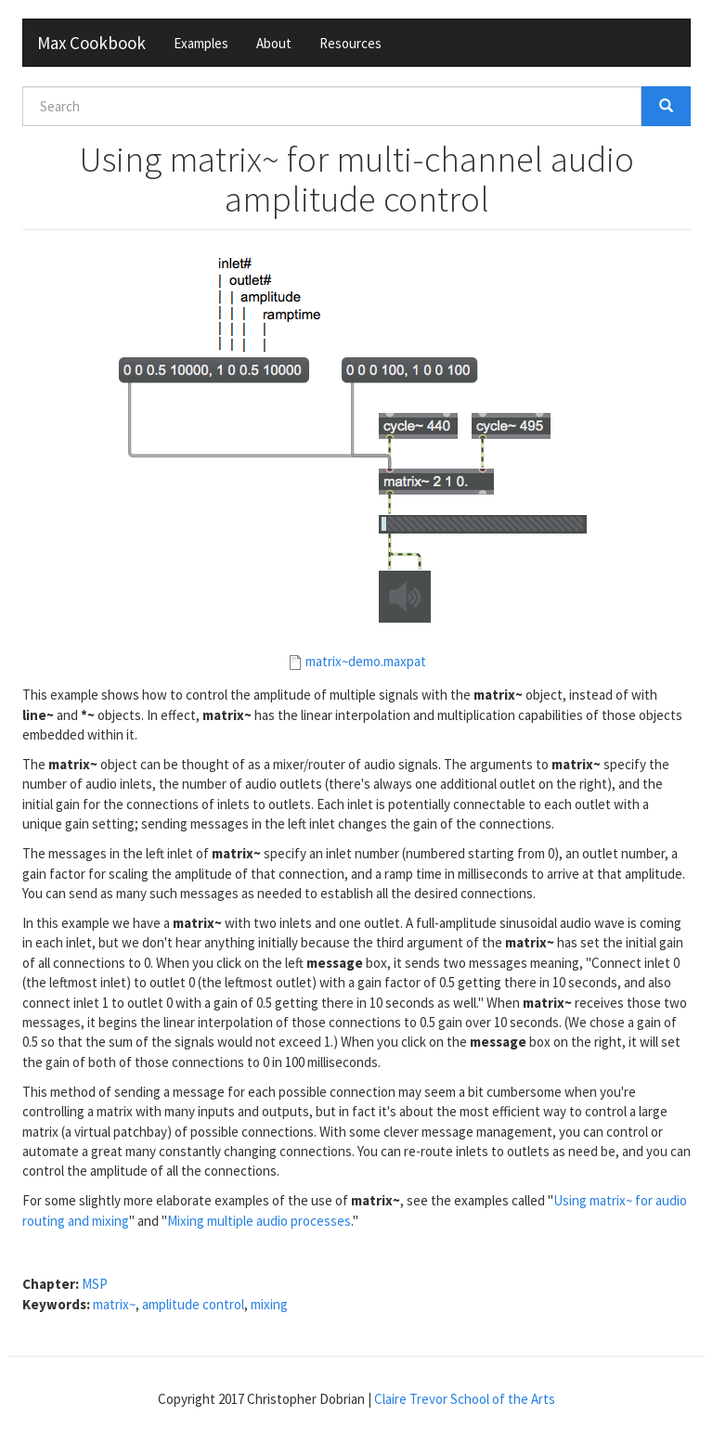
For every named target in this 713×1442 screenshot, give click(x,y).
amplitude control (193, 1304)
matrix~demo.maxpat (365, 661)
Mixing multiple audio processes (259, 1221)
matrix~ (114, 1304)
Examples (201, 43)
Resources (350, 43)
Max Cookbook (91, 43)
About (274, 43)
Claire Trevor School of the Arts (464, 1399)
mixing (269, 1304)
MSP (95, 1284)
